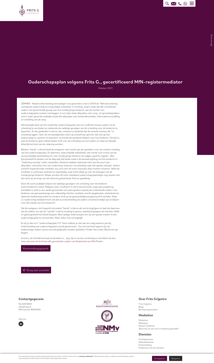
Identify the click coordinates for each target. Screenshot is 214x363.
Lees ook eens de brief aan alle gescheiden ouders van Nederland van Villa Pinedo (62, 241)
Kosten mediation (147, 325)
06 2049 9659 (25, 303)
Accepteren (159, 358)
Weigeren (175, 358)
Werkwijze (143, 323)
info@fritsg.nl (25, 306)
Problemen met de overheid (151, 347)
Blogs (141, 306)
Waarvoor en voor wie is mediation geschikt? (159, 328)
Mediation (143, 320)
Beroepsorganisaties (148, 309)
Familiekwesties (146, 339)
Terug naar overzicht (36, 270)
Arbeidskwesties (146, 342)
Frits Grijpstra (145, 303)
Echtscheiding (145, 344)
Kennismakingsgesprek (35, 248)
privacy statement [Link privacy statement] (86, 356)
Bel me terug (211, 40)
